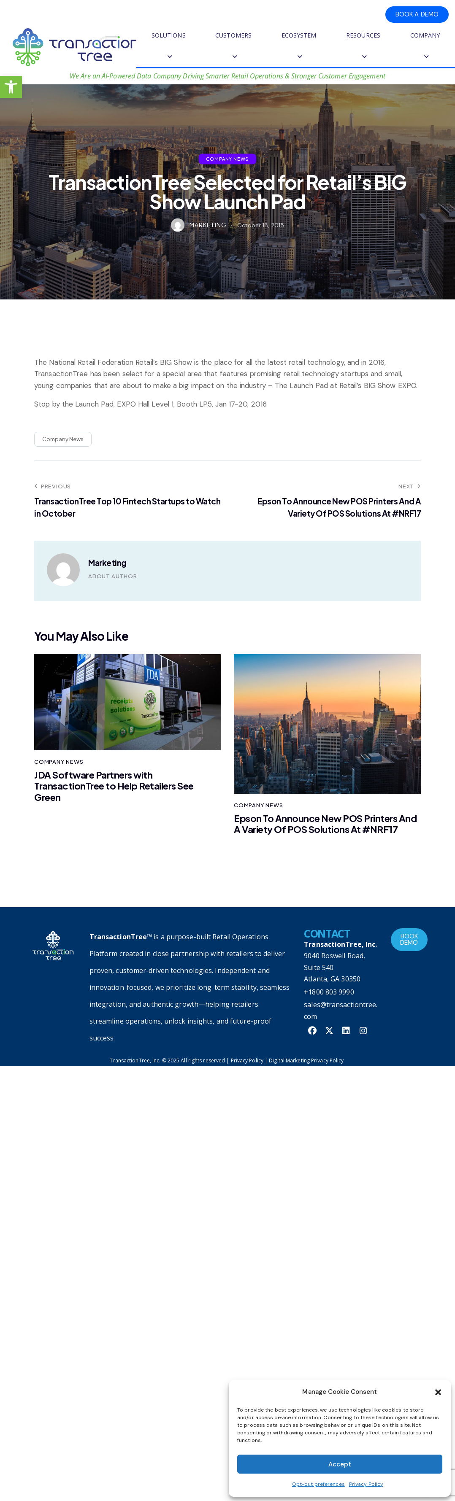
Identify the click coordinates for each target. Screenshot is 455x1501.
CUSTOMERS (233, 45)
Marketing (107, 563)
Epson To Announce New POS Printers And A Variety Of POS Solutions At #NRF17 (325, 824)
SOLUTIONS (169, 45)
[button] (11, 87)
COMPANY (425, 45)
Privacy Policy (366, 1484)
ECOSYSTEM (299, 45)
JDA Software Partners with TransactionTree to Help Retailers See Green (114, 786)
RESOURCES (363, 45)
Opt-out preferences (318, 1484)
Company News (227, 158)
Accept (339, 1464)
